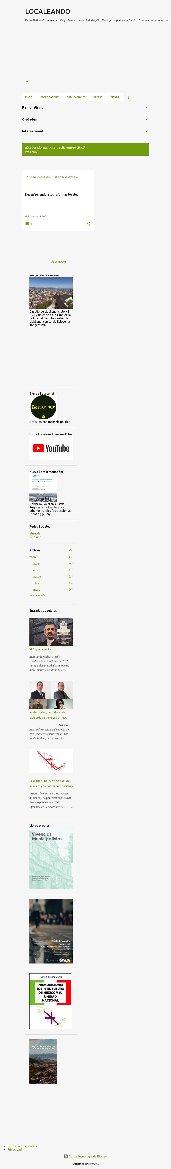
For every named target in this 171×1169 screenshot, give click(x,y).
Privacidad (14, 1149)
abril (35, 570)
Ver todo (31, 152)
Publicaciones (76, 97)
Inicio (28, 97)
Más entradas (58, 262)
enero (36, 589)
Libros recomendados (22, 1146)
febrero (37, 583)
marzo (36, 576)
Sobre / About (50, 97)
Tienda (114, 97)
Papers (98, 97)
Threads (34, 533)
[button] (88, 224)
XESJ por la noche (40, 649)
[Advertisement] (98, 52)
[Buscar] (27, 82)
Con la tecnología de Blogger (86, 1156)
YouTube (35, 537)
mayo (36, 563)
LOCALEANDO (47, 11)
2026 (32, 557)
